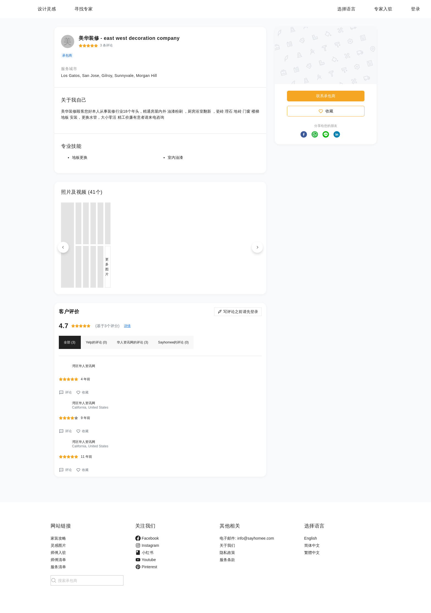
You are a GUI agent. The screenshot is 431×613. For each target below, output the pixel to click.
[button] (303, 134)
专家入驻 (383, 9)
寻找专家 (118, 9)
